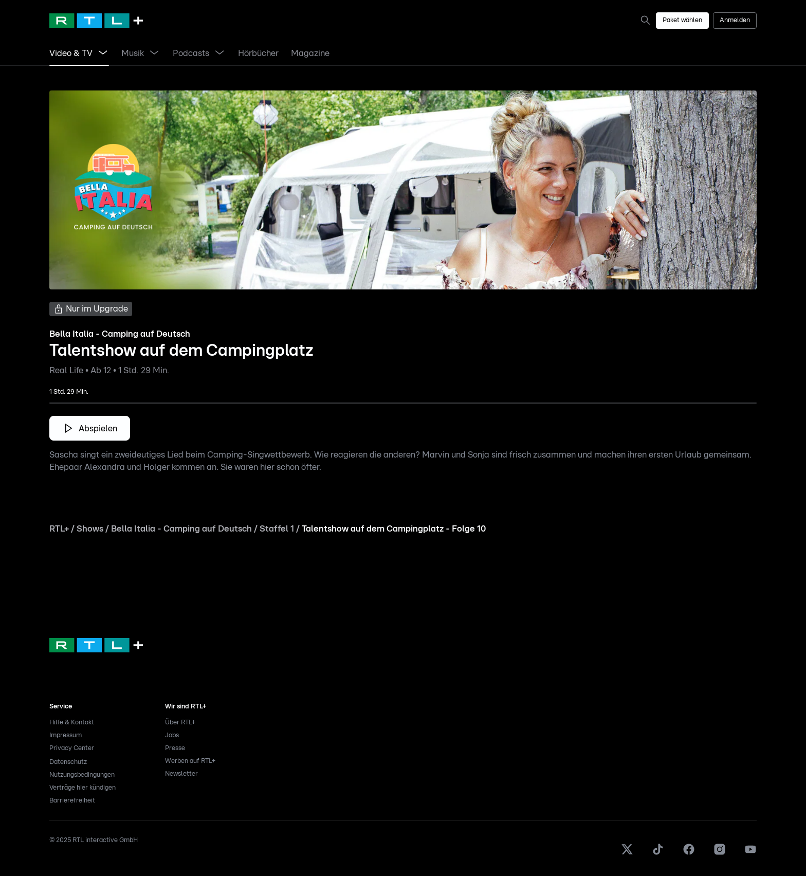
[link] (71, 53)
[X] (627, 853)
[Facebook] (688, 853)
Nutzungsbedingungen (82, 775)
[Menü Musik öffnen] (154, 53)
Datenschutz (68, 762)
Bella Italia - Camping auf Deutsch (181, 528)
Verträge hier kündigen (82, 787)
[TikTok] (658, 853)
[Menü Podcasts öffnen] (219, 53)
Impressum (65, 735)
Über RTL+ (180, 722)
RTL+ (59, 528)
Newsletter (181, 774)
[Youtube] (750, 853)
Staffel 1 (277, 528)
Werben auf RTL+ (190, 761)
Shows (90, 528)
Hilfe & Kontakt (71, 722)
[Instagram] (719, 853)
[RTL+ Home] (96, 20)
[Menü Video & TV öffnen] (103, 53)
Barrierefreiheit (72, 800)
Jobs (172, 735)
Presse (175, 748)
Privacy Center (71, 748)
